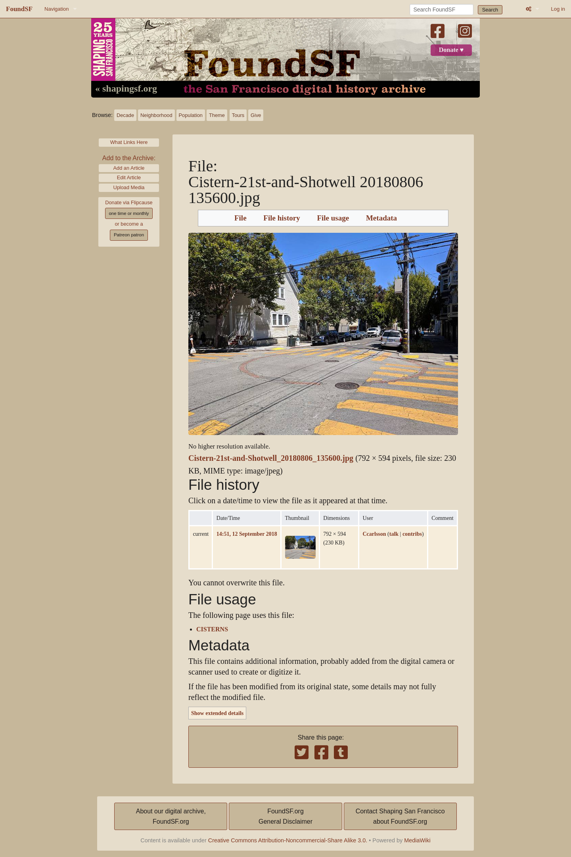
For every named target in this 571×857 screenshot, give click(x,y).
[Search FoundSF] (441, 9)
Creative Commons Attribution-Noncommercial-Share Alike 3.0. (288, 840)
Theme (217, 115)
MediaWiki (417, 840)
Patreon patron (129, 234)
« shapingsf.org (126, 89)
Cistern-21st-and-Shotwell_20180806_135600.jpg (270, 458)
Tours (238, 115)
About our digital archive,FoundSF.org (171, 816)
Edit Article (129, 177)
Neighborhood (156, 115)
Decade (125, 115)
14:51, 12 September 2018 (247, 534)
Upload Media (129, 187)
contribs (412, 534)
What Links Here (129, 142)
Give (256, 115)
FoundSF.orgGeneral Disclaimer (285, 816)
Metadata (381, 218)
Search (490, 10)
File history (281, 218)
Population (191, 115)
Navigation (56, 9)
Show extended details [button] (217, 713)
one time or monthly (129, 213)
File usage (333, 218)
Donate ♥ (451, 50)
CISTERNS (212, 629)
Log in (558, 9)
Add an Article (129, 168)
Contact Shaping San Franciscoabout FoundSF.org (400, 816)
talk (394, 534)
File (240, 218)
